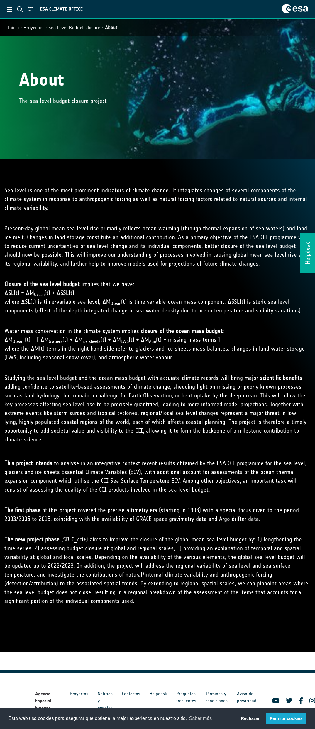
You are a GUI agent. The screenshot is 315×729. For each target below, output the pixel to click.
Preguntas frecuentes (186, 697)
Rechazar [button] (250, 718)
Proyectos (33, 27)
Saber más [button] (200, 718)
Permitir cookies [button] (286, 718)
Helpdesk (158, 693)
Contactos (131, 693)
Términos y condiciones (217, 697)
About (111, 27)
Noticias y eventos (105, 701)
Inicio (13, 27)
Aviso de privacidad (246, 697)
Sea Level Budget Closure (74, 27)
